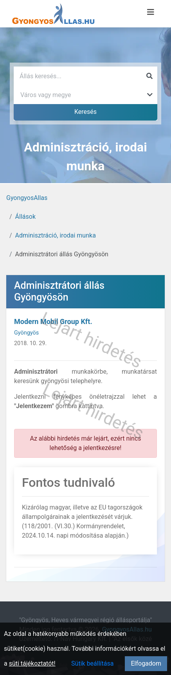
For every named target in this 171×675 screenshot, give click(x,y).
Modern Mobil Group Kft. (53, 321)
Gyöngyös (26, 332)
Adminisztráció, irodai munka (55, 235)
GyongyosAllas (26, 198)
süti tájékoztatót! (32, 663)
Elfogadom (146, 663)
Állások (25, 216)
